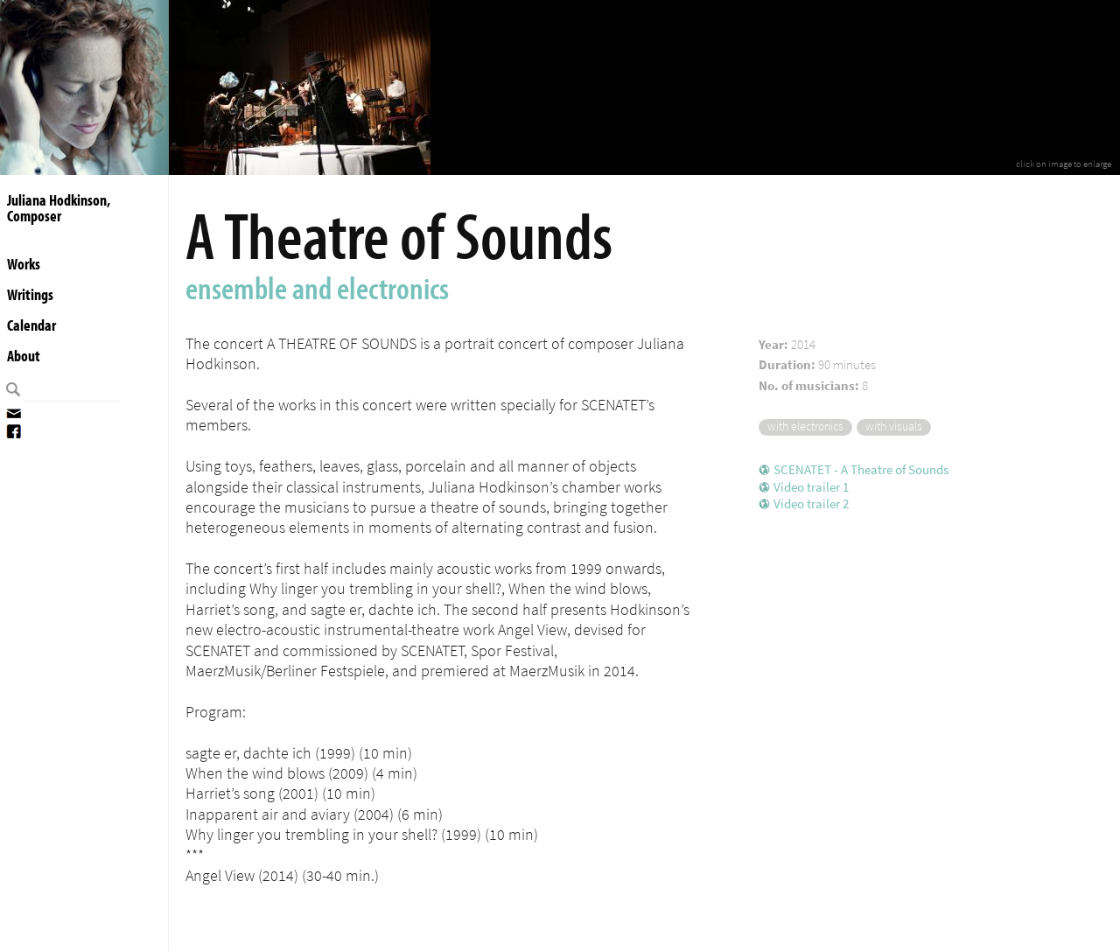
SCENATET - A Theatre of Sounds (861, 470)
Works (23, 264)
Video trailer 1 (811, 487)
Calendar (31, 325)
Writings (30, 294)
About (23, 356)
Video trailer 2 (811, 504)
